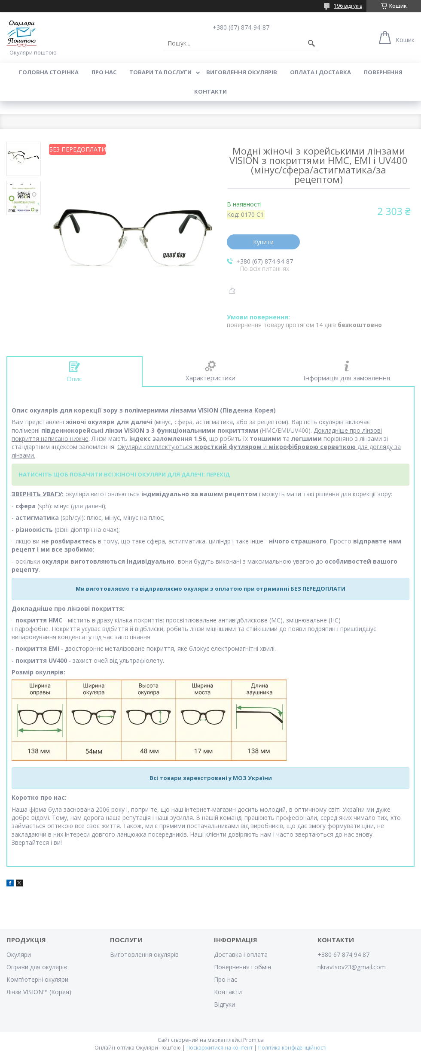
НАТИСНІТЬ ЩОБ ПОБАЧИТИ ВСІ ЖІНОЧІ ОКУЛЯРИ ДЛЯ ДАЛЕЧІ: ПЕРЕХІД (124, 474)
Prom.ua (253, 1040)
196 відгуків (348, 5)
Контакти (210, 91)
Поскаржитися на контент (219, 1047)
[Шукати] (311, 43)
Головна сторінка (49, 72)
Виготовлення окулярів (144, 954)
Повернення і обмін (242, 967)
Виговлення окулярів (241, 72)
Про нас (104, 72)
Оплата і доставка (320, 72)
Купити (263, 242)
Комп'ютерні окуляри (37, 979)
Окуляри (18, 954)
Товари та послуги (160, 72)
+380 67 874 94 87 (343, 954)
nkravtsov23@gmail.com (351, 967)
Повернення (383, 72)
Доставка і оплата (241, 954)
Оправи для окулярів (36, 967)
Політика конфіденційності (292, 1047)
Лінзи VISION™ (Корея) (38, 992)
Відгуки (224, 1004)
